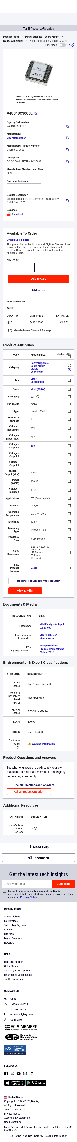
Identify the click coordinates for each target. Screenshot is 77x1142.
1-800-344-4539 (16, 1005)
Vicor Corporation (16, 138)
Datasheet (15, 214)
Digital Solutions (13, 938)
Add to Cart (38, 278)
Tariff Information (14, 979)
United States (13, 1097)
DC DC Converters (13, 40)
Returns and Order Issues (18, 974)
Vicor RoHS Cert (48, 634)
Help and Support (14, 961)
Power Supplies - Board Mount (42, 36)
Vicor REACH (47, 638)
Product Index (11, 36)
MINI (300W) (38, 389)
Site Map (9, 934)
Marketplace (11, 921)
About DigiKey (12, 916)
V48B (34, 568)
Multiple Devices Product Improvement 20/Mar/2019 (52, 649)
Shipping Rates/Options (17, 970)
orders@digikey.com (18, 1015)
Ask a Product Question (29, 791)
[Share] (71, 45)
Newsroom (10, 942)
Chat (10, 999)
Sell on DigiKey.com (15, 925)
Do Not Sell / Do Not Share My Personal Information (38, 1136)
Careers (8, 929)
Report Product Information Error (38, 580)
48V (33, 445)
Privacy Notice (28, 897)
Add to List (39, 290)
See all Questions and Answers (34, 785)
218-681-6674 (15, 1009)
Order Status (11, 966)
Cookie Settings (12, 1122)
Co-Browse (13, 1020)
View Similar (25, 590)
